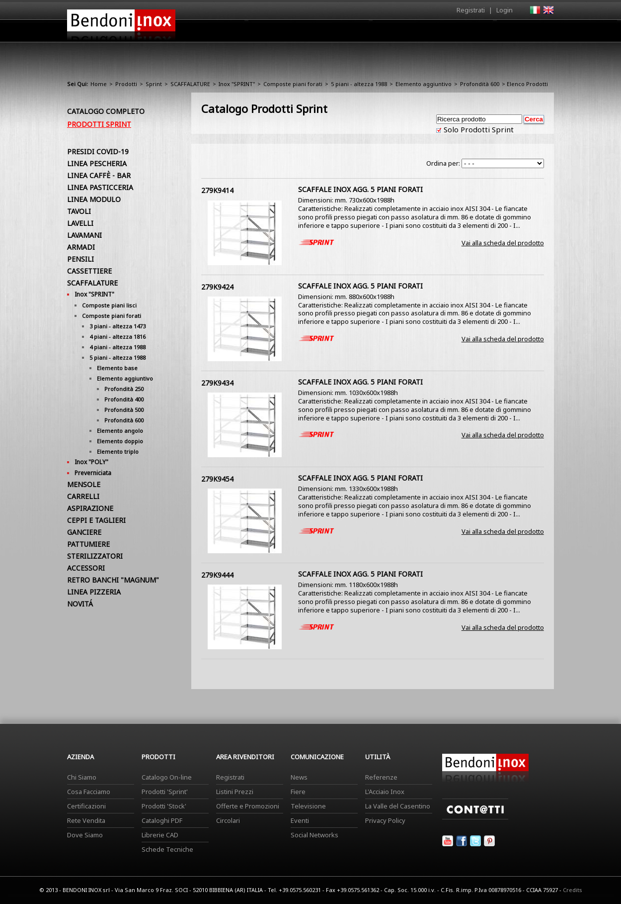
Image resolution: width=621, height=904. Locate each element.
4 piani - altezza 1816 (117, 336)
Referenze (381, 777)
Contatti (540, 30)
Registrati (471, 9)
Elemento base (117, 368)
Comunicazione (453, 33)
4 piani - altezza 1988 (117, 347)
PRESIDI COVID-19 (98, 151)
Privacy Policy (385, 820)
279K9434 (217, 383)
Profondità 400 (124, 399)
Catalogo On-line (167, 777)
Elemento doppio (120, 441)
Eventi (300, 820)
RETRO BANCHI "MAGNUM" (113, 580)
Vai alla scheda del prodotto (503, 242)
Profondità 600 (479, 84)
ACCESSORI (86, 568)
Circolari (228, 820)
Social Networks (314, 834)
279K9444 (217, 575)
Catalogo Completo (106, 111)
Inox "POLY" (91, 462)
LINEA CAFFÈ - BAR (99, 175)
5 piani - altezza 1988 (359, 84)
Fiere (298, 791)
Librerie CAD (160, 834)
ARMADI (81, 247)
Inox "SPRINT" (237, 84)
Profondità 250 (124, 389)
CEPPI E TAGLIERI (96, 520)
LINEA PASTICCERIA (100, 187)
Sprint (154, 84)
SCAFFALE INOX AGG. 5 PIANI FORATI (360, 189)
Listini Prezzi (234, 791)
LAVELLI (80, 223)
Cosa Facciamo (88, 791)
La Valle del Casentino (397, 806)
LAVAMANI (84, 235)
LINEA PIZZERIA (94, 592)
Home (255, 30)
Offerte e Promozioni (247, 806)
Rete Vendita (86, 820)
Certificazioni (86, 806)
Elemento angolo (120, 430)
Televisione (308, 806)
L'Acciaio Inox (384, 791)
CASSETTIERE (89, 271)
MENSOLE (83, 484)
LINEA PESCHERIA (97, 163)
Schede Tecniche (167, 849)
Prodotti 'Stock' (164, 806)
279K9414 (217, 190)
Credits (572, 890)
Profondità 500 (124, 409)
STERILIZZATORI (95, 556)
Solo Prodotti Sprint (478, 129)
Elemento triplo (118, 451)
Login (504, 9)
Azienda (292, 33)
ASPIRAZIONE (90, 508)
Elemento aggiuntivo (423, 84)
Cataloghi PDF (162, 820)
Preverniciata (93, 473)
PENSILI (80, 259)
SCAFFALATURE (190, 84)
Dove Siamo (85, 834)
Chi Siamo (81, 777)
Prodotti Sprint (99, 124)
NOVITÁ (80, 603)
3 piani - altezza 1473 (117, 326)
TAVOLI (79, 211)
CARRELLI (83, 496)
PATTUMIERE (88, 544)
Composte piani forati (292, 84)
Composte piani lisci (109, 305)
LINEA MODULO (94, 199)
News (299, 777)
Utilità (502, 33)
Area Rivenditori (387, 33)
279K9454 (217, 479)
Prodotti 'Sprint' (165, 791)
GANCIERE (84, 532)
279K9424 (217, 287)
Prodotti (333, 33)
